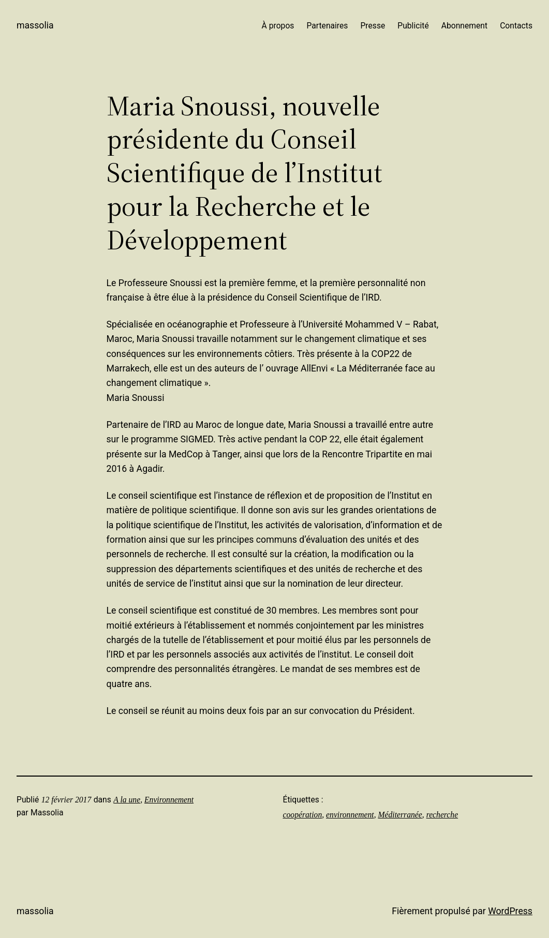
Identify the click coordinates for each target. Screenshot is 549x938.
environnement (350, 814)
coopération (302, 814)
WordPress (510, 911)
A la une (126, 799)
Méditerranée (400, 814)
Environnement (169, 799)
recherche (442, 814)
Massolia (35, 25)
